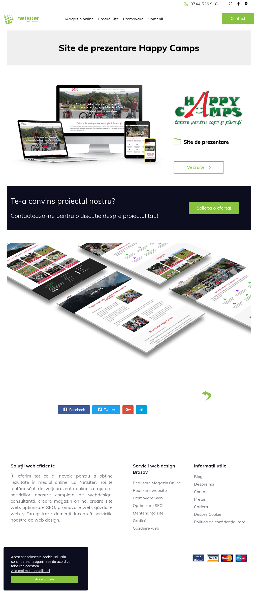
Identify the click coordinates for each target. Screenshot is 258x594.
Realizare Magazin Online (157, 482)
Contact (238, 18)
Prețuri (200, 499)
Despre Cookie (207, 514)
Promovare (133, 18)
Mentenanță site (148, 513)
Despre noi (204, 484)
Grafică (140, 520)
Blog (198, 476)
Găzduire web (146, 528)
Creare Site (108, 18)
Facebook (73, 410)
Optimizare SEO (148, 505)
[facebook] (238, 3)
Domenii (155, 18)
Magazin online (79, 18)
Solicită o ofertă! (214, 208)
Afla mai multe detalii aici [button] (30, 571)
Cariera (201, 506)
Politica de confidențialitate (219, 521)
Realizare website (150, 490)
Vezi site (199, 167)
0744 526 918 (204, 3)
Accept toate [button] (44, 579)
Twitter (106, 410)
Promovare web (148, 497)
